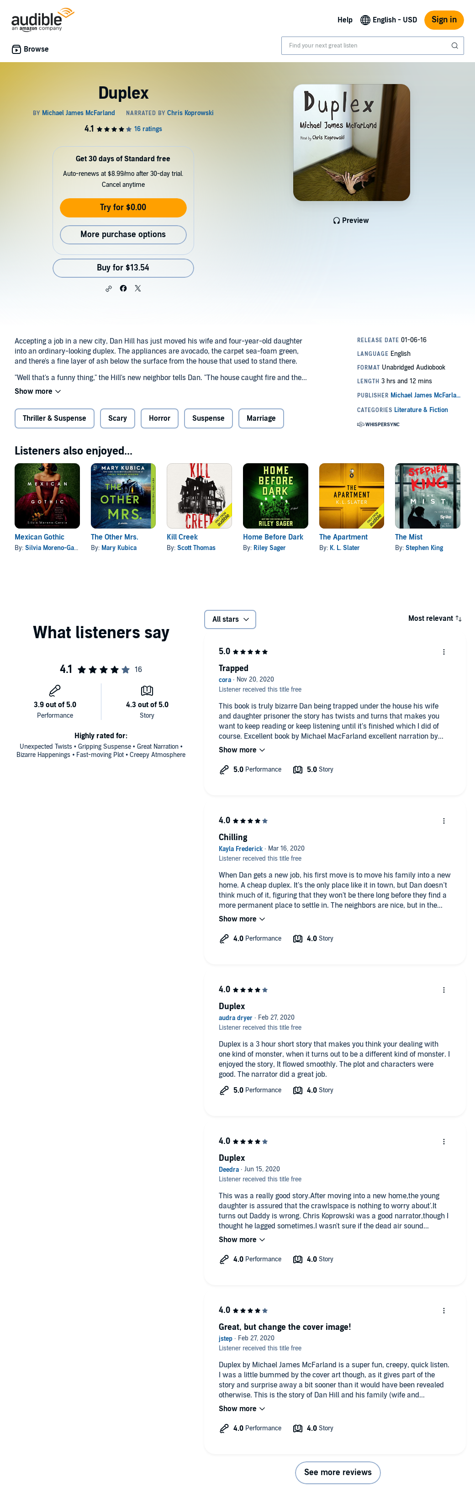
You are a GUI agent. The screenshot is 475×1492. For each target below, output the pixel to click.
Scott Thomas (196, 548)
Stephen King (424, 548)
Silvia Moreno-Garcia (55, 548)
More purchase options (123, 234)
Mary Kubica (119, 548)
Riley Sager (269, 548)
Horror (159, 418)
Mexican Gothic (39, 537)
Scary (117, 418)
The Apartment (343, 537)
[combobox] (372, 46)
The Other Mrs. (114, 537)
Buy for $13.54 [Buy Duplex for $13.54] (123, 268)
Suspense (208, 418)
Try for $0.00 (123, 207)
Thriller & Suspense (54, 418)
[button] (108, 288)
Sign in (444, 20)
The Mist (408, 537)
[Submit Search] (456, 46)
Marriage (261, 418)
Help (345, 20)
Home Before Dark (273, 537)
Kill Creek (182, 537)
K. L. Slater (345, 548)
